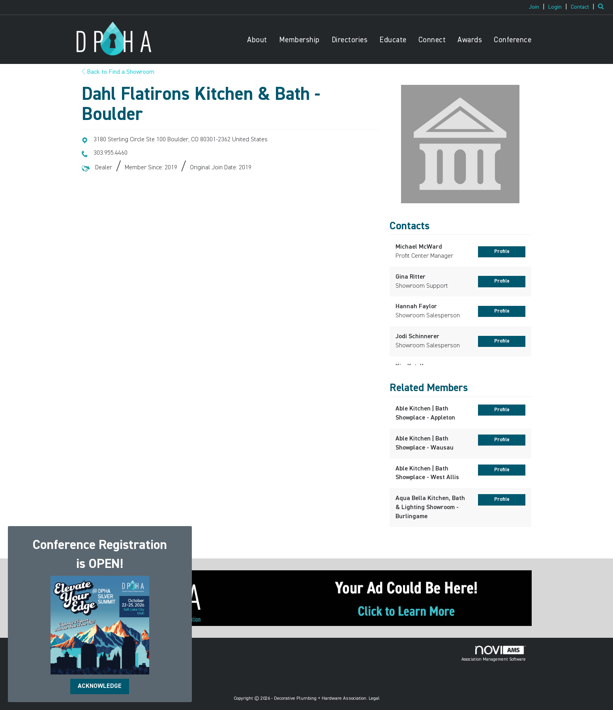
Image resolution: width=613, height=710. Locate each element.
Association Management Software (493, 653)
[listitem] (538, 7)
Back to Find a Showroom (118, 72)
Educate (393, 40)
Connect (432, 40)
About (257, 40)
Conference (512, 40)
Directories (350, 40)
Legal (374, 698)
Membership (299, 40)
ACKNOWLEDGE (100, 686)
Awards (469, 40)
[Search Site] (602, 7)
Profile (502, 251)
